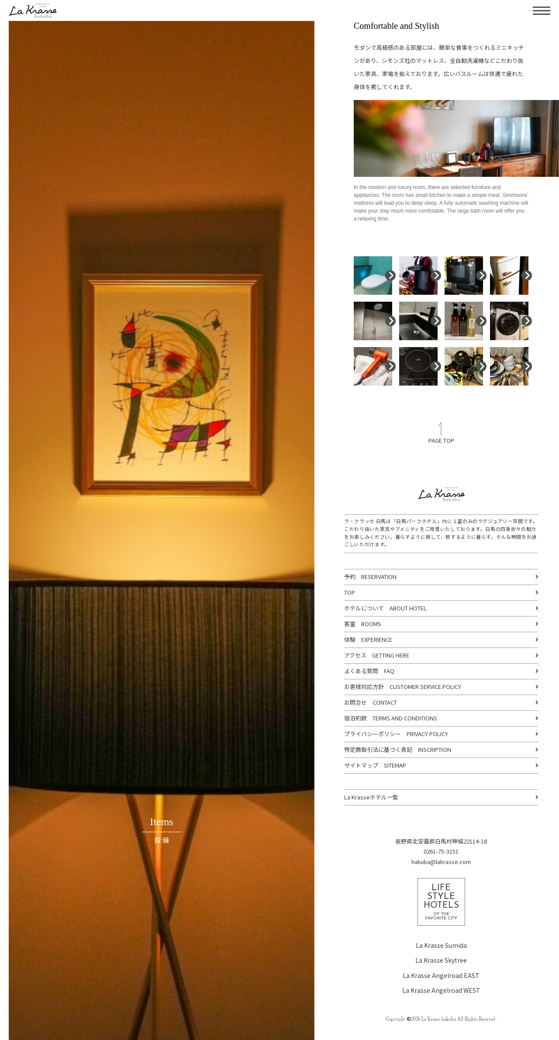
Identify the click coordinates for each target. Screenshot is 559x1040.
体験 (349, 639)
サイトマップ (361, 765)
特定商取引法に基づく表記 (378, 749)
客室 (349, 624)
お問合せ (355, 702)
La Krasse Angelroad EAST (441, 975)
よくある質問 (361, 671)
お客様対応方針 (364, 686)
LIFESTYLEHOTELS (441, 902)
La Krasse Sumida (441, 945)
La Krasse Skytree (441, 960)
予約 (349, 576)
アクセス (355, 655)
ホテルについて (364, 608)
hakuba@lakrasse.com (441, 861)
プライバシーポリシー (372, 734)
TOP (349, 592)
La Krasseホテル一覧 (371, 797)
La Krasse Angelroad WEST (441, 990)
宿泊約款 (355, 718)
